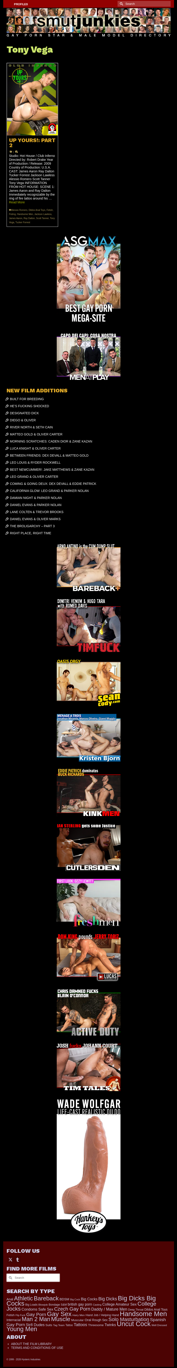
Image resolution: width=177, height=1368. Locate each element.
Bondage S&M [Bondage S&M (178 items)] (58, 1304)
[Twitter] (10, 1259)
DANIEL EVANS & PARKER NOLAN (36, 505)
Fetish (49, 210)
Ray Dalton (29, 218)
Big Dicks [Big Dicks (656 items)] (107, 1298)
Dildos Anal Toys (37, 210)
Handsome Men (25, 214)
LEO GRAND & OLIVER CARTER (34, 476)
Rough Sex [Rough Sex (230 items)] (100, 1320)
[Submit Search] (121, 4)
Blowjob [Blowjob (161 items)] (43, 1304)
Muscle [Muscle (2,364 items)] (60, 1319)
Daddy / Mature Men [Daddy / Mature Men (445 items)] (109, 1309)
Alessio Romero (19, 210)
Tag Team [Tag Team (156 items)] (58, 1325)
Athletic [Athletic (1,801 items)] (23, 1298)
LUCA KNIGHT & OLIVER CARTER (35, 448)
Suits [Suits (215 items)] (49, 1325)
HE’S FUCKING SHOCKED (29, 406)
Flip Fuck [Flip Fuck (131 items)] (20, 1315)
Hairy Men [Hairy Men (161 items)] (78, 1315)
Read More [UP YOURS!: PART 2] (17, 202)
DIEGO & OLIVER (23, 420)
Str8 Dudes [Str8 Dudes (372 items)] (35, 1325)
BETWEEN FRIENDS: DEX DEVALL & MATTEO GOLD (49, 455)
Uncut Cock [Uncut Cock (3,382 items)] (134, 1323)
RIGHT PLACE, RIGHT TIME (30, 533)
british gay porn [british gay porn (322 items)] (80, 1304)
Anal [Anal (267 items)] (10, 1299)
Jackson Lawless (43, 214)
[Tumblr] (17, 1259)
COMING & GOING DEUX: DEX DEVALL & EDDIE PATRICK (53, 484)
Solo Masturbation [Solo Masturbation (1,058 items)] (128, 1319)
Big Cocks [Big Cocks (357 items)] (89, 1299)
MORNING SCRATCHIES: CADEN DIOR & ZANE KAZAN (51, 441)
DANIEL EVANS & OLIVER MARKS (35, 519)
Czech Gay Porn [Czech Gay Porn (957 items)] (72, 1309)
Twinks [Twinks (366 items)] (110, 1325)
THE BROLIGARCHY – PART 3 (32, 526)
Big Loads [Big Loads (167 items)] (31, 1304)
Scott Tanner (42, 218)
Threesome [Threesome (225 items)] (96, 1325)
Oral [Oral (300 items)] (88, 1320)
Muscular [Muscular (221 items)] (77, 1320)
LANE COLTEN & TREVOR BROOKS (37, 512)
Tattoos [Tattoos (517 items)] (80, 1324)
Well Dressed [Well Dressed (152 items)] (159, 1325)
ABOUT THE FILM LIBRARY (31, 1344)
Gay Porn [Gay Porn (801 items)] (36, 1314)
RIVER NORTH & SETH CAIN (31, 427)
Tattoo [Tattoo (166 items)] (69, 1325)
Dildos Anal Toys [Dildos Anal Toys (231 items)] (155, 1309)
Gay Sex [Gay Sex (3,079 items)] (59, 1313)
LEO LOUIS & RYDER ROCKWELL (35, 462)
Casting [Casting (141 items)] (97, 1304)
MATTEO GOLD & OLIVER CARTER (36, 434)
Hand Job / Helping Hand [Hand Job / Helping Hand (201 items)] (102, 1315)
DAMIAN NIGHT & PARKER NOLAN (36, 498)
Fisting (12, 214)
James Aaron (15, 218)
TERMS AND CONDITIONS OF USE (37, 1348)
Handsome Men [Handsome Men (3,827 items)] (143, 1313)
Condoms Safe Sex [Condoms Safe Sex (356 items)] (37, 1309)
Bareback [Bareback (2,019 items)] (46, 1298)
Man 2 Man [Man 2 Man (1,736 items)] (36, 1319)
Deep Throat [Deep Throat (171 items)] (136, 1309)
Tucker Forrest (22, 222)
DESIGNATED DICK (24, 413)
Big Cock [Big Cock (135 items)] (75, 1299)
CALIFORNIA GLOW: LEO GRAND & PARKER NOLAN (49, 491)
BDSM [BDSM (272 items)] (64, 1299)
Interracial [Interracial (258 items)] (14, 1320)
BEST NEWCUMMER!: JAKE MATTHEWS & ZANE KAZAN (52, 469)
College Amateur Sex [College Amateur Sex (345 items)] (119, 1304)
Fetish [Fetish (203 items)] (11, 1315)
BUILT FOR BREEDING (27, 399)
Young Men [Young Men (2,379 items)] (22, 1329)
